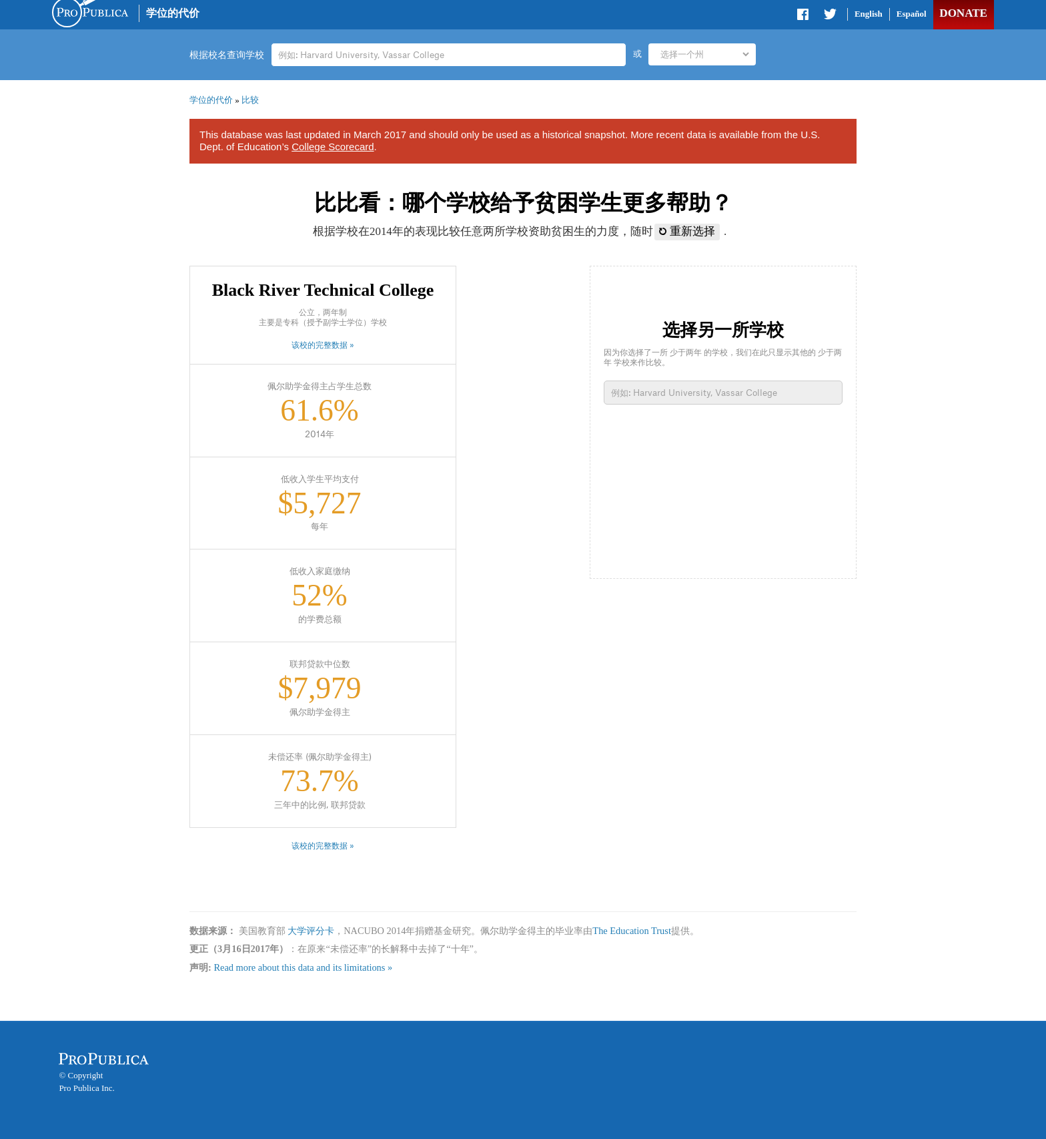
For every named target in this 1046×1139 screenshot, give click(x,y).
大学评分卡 (311, 930)
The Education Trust (631, 930)
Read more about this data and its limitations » (302, 967)
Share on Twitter (830, 17)
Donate (963, 13)
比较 (250, 100)
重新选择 (687, 231)
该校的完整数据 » (323, 345)
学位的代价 (172, 13)
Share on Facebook (804, 17)
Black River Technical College (323, 290)
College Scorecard (333, 146)
